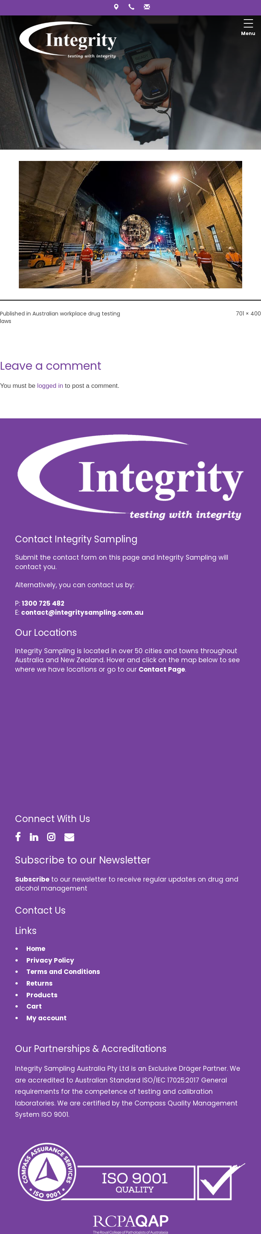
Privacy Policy (50, 960)
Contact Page (162, 669)
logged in (50, 385)
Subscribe (32, 879)
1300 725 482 (43, 603)
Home (35, 948)
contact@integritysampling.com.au (82, 612)
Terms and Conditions (63, 971)
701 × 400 (248, 313)
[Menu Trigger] (248, 28)
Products (42, 995)
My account (46, 1018)
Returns (39, 983)
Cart (34, 1006)
